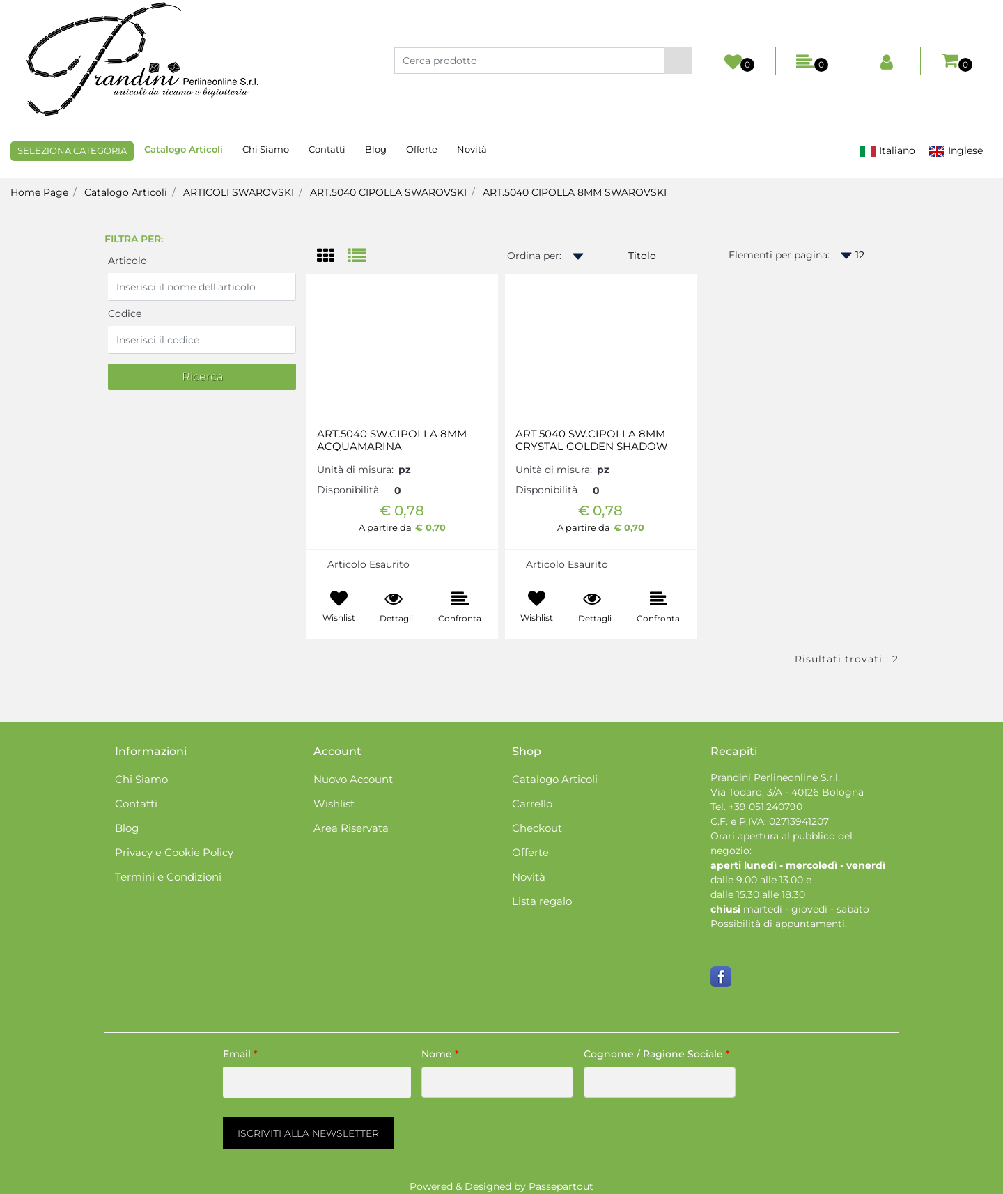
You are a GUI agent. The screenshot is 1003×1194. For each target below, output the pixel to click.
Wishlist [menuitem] (334, 803)
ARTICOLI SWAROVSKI (238, 192)
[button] (678, 60)
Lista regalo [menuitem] (542, 901)
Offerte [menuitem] (421, 149)
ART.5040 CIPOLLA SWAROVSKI (388, 192)
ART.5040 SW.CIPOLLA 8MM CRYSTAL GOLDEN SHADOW (591, 440)
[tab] (332, 256)
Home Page (39, 192)
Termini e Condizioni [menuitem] (168, 876)
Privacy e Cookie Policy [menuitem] (174, 852)
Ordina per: (534, 255)
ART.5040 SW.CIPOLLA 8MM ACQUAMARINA (392, 440)
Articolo (127, 260)
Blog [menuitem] (376, 149)
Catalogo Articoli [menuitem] (183, 149)
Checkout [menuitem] (537, 828)
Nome (440, 1054)
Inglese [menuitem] (955, 151)
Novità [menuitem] (472, 149)
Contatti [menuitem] (327, 149)
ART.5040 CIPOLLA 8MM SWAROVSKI (575, 192)
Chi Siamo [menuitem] (265, 149)
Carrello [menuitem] (532, 803)
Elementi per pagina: (779, 255)
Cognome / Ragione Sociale (657, 1054)
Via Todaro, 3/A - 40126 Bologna (787, 792)
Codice (124, 313)
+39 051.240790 (765, 806)
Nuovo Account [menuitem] (353, 779)
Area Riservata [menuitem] (351, 828)
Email (240, 1054)
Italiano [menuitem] (887, 151)
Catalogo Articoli (125, 192)
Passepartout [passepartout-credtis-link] (561, 1186)
